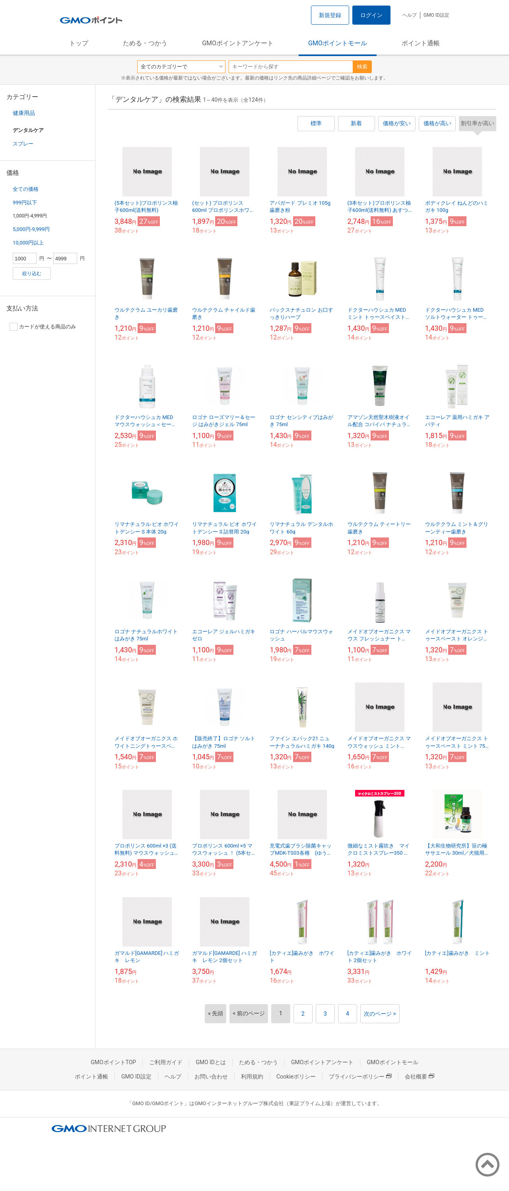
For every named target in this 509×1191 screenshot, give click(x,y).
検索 (362, 67)
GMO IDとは (211, 1062)
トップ (78, 43)
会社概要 (419, 1076)
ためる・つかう (145, 43)
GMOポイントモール (337, 43)
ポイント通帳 (421, 43)
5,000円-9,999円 (31, 229)
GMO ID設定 (436, 15)
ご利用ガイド (166, 1062)
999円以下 (25, 203)
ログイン (371, 15)
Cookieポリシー (296, 1076)
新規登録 (330, 15)
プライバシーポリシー (360, 1076)
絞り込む (31, 273)
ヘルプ (409, 15)
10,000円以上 (28, 243)
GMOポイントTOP (113, 1062)
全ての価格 (26, 189)
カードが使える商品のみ (43, 327)
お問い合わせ (211, 1076)
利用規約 (252, 1076)
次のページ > (380, 1014)
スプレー (23, 144)
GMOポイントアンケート (238, 43)
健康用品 (24, 113)
